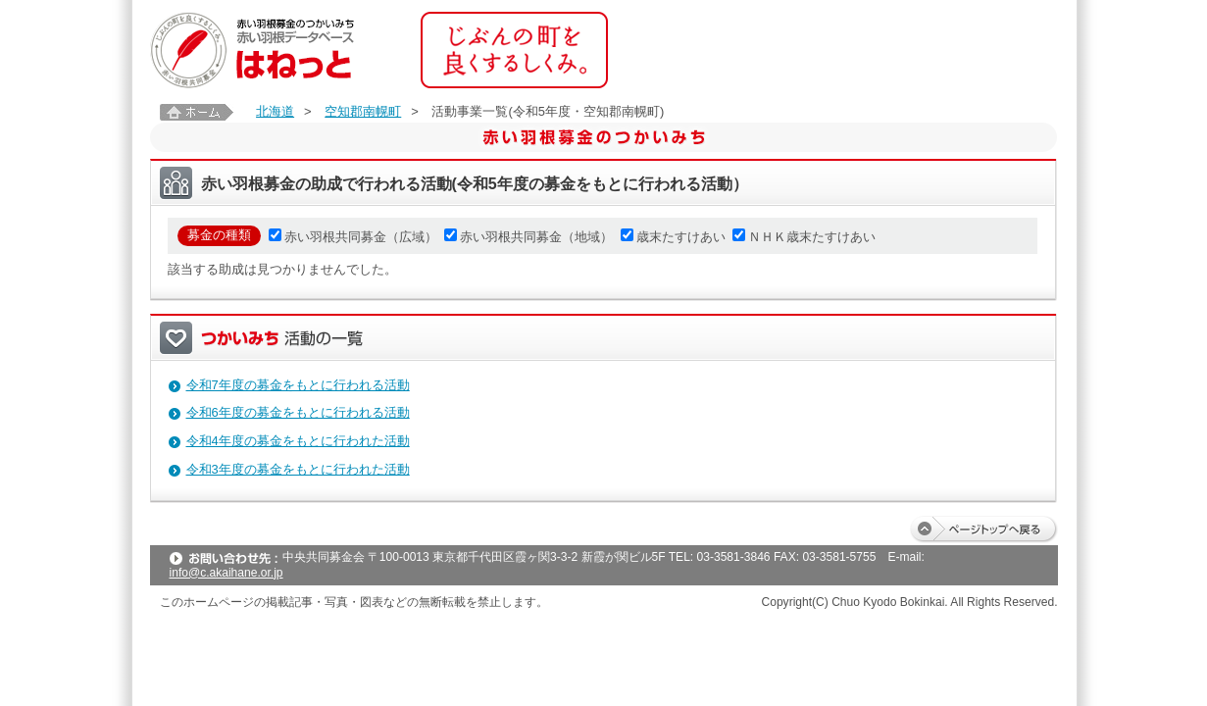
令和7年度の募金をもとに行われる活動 (298, 385)
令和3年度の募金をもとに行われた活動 (298, 469)
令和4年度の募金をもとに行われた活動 (298, 440)
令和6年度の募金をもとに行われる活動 (298, 412)
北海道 (275, 111)
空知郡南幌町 (363, 111)
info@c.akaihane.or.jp (226, 573)
